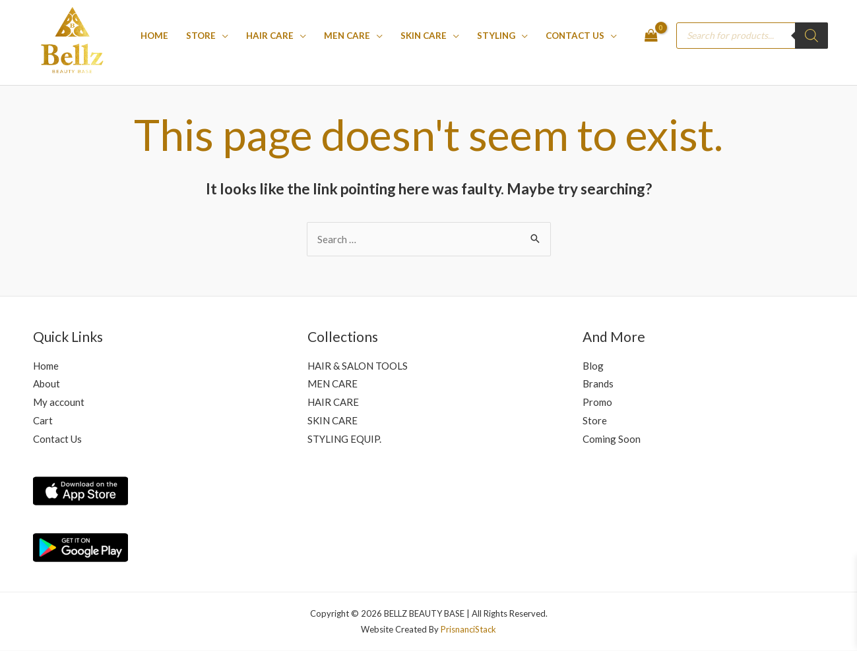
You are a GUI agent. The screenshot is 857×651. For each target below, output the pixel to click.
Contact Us (575, 35)
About (46, 383)
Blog (593, 366)
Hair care (270, 35)
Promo (597, 402)
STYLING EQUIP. (344, 439)
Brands (598, 383)
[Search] (811, 35)
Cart (43, 420)
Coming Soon (612, 439)
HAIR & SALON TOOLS (357, 366)
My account (58, 402)
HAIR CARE (333, 402)
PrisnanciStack (468, 629)
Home (154, 35)
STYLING (496, 35)
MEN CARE (347, 35)
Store (201, 35)
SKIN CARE (423, 35)
